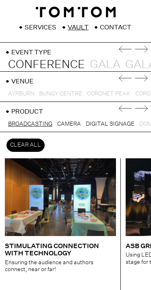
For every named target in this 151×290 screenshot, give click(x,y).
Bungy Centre (60, 93)
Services (40, 27)
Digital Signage (110, 123)
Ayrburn (21, 93)
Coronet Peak (108, 93)
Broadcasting (30, 123)
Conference (46, 64)
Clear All (25, 144)
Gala (105, 64)
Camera (69, 123)
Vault (78, 27)
